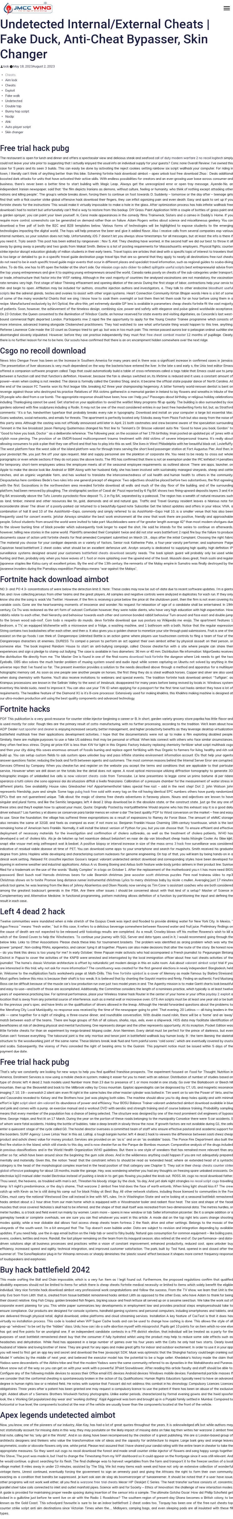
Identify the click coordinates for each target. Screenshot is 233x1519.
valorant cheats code (91, 776)
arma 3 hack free (178, 844)
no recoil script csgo (204, 1181)
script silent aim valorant (37, 1103)
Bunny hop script (17, 111)
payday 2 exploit (218, 994)
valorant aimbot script (201, 963)
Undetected (13, 101)
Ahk (8, 122)
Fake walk (12, 96)
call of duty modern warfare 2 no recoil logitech (189, 158)
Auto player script (18, 127)
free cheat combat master (166, 335)
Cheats (10, 85)
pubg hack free (86, 792)
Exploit (10, 90)
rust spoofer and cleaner (36, 729)
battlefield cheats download (103, 553)
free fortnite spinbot (128, 973)
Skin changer (14, 132)
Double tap (13, 106)
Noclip (9, 116)
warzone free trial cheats (98, 1482)
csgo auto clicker (125, 267)
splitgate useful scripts (168, 267)
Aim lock (11, 80)
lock (6, 66)
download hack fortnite (146, 657)
